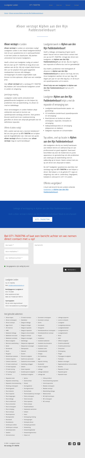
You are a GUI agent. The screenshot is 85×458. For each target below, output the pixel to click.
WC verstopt (46, 401)
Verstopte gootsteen (29, 425)
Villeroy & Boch (47, 378)
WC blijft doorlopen (48, 396)
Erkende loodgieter (26, 356)
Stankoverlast (28, 381)
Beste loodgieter (10, 341)
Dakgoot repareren (26, 330)
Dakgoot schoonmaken (27, 333)
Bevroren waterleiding (12, 343)
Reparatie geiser (62, 372)
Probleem (61, 359)
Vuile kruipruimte (48, 383)
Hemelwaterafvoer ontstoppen (46, 330)
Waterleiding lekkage (49, 391)
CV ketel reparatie (11, 366)
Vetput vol (27, 435)
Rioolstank (9, 419)
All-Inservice (9, 328)
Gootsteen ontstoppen (44, 317)
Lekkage (40, 369)
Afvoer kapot (9, 317)
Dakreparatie (24, 348)
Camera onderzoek (11, 361)
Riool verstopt (10, 412)
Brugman (8, 353)
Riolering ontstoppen (12, 386)
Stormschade (27, 391)
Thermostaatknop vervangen (32, 393)
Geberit (23, 366)
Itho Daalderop (42, 356)
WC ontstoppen (47, 399)
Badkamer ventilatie (11, 338)
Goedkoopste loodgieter (28, 372)
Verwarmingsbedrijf (29, 430)
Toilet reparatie (28, 401)
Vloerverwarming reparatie (50, 381)
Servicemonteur (10, 435)
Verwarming (27, 427)
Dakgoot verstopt (26, 335)
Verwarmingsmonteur (30, 432)
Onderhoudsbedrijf (63, 343)
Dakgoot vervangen (26, 338)
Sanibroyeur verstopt (12, 427)
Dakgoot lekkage (26, 322)
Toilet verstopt (28, 404)
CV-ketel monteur (26, 317)
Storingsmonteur (28, 388)
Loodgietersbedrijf (63, 328)
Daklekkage (24, 341)
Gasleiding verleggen (27, 364)
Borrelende (9, 348)
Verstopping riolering (30, 417)
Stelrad (26, 383)
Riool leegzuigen (10, 396)
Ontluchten (61, 348)
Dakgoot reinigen (26, 325)
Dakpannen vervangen (27, 346)
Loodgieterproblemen (64, 325)
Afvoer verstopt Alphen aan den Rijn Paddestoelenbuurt (26, 13)
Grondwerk (41, 325)
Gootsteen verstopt (43, 320)
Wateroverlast (47, 393)
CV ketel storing (10, 369)
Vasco (25, 414)
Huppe (40, 335)
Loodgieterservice (63, 330)
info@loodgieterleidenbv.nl (16, 285)
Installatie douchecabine (45, 343)
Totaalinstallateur (29, 406)
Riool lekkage (9, 399)
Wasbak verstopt (47, 388)
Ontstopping (61, 351)
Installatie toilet (42, 348)
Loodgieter (61, 322)
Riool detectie (10, 391)
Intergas (40, 353)
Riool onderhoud (11, 401)
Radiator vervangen (63, 361)
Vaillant (26, 412)
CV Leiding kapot (11, 372)
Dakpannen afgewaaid (27, 343)
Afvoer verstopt (10, 322)
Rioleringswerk (10, 388)
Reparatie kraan (62, 374)
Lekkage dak (41, 374)
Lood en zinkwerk (63, 320)
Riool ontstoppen (11, 406)
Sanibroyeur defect (11, 425)
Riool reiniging (10, 409)
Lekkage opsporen (63, 317)
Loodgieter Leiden (11, 5)
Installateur (41, 338)
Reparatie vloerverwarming (13, 383)
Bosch (7, 351)
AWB (7, 330)
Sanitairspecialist (10, 430)
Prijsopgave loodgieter (64, 356)
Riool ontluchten (10, 404)
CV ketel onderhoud (11, 364)
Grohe (39, 322)
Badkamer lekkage (11, 333)
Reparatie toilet (10, 378)
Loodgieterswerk (63, 333)
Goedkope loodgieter (27, 374)
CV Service (9, 374)
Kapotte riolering (42, 361)
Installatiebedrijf (42, 351)
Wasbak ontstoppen (48, 386)
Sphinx (26, 378)
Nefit (59, 338)
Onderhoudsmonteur (64, 346)
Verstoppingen (28, 419)
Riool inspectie (10, 393)
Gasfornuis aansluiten (27, 359)
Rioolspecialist (10, 417)
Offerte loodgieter (63, 341)
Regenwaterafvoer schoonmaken (67, 364)
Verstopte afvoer (28, 422)
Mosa (59, 335)
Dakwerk (23, 351)
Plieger (60, 353)
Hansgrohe (41, 328)
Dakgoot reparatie (26, 328)
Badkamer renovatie (11, 335)
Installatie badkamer (43, 341)
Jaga (39, 359)
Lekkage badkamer (43, 372)
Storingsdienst (28, 386)
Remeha (60, 366)
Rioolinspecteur (10, 414)
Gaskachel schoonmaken (28, 361)
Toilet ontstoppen (29, 396)
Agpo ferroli (9, 325)
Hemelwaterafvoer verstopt (45, 333)
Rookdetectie (9, 422)
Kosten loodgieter (43, 366)
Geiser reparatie (25, 369)
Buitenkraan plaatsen (12, 356)
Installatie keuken (43, 346)
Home (6, 13)
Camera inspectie (11, 359)
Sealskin (8, 432)
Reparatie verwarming (12, 381)
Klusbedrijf (41, 364)
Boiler (7, 346)
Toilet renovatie (28, 399)
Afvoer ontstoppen (11, 320)
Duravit (23, 353)
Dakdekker (24, 320)
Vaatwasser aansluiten (30, 409)
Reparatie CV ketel (63, 369)
